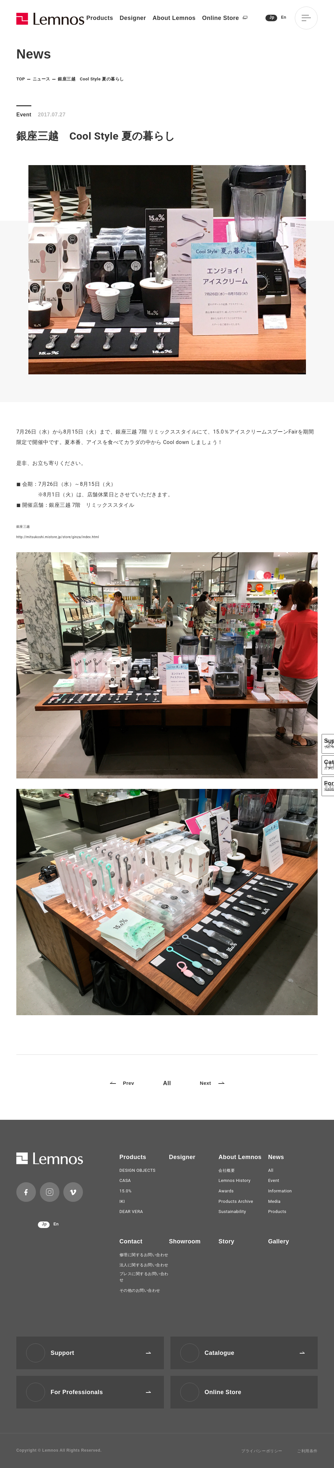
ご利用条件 (307, 1451)
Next (212, 1083)
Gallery (278, 1241)
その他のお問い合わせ (139, 1290)
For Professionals (101, 1392)
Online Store (224, 18)
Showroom (185, 1241)
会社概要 (226, 1170)
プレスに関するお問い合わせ (143, 1277)
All (167, 1083)
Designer (132, 18)
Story (226, 1241)
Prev (122, 1083)
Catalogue (255, 1353)
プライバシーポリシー (261, 1451)
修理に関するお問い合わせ (143, 1255)
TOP (20, 79)
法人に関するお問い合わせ (143, 1265)
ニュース (41, 79)
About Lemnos (174, 18)
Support (101, 1353)
